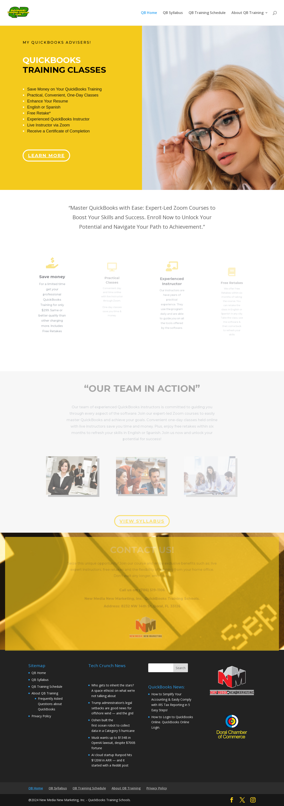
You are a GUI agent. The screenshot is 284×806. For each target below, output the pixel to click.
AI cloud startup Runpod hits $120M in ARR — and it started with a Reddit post (111, 760)
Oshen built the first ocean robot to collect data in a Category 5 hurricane (113, 725)
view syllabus (141, 521)
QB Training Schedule (207, 13)
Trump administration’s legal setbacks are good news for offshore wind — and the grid (112, 708)
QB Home (149, 13)
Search (180, 668)
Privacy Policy (41, 716)
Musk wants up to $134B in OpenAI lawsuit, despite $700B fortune (113, 742)
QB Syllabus (173, 13)
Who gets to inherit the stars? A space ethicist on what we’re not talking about (113, 690)
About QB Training (247, 13)
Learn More (48, 152)
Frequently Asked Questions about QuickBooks (50, 703)
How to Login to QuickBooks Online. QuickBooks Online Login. (172, 722)
